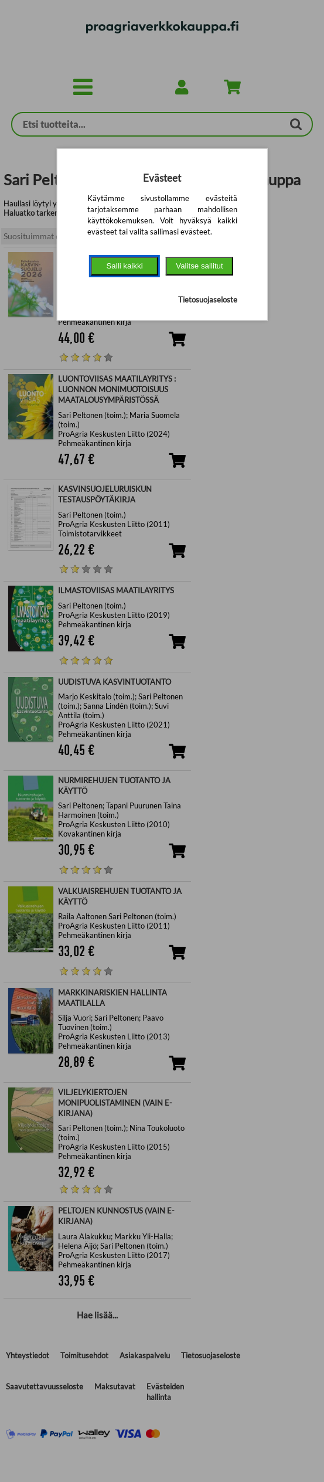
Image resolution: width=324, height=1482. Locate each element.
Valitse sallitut (199, 265)
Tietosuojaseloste (207, 299)
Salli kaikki (124, 265)
